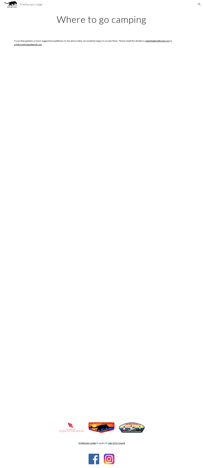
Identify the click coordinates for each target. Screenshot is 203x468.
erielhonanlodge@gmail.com (28, 44)
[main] (101, 19)
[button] (199, 4)
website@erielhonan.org (157, 41)
